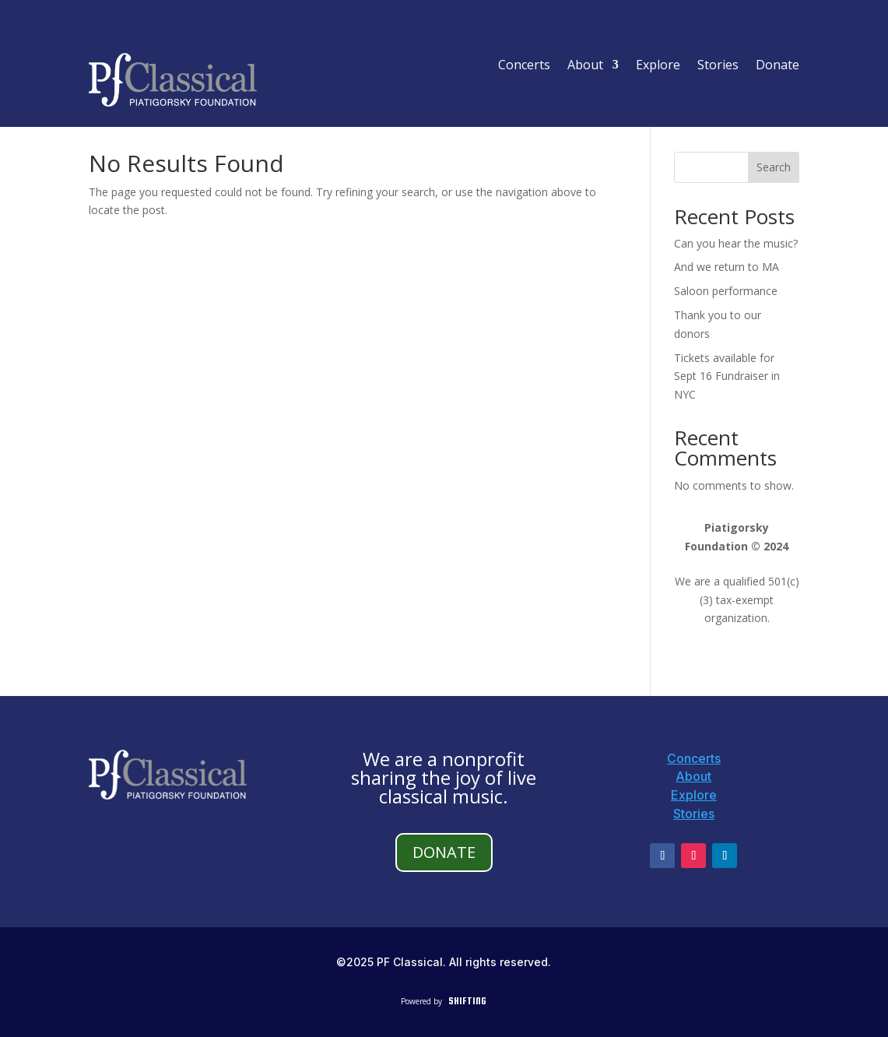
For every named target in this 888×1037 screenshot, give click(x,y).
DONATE (444, 852)
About (585, 66)
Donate (777, 66)
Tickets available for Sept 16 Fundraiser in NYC (727, 376)
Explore (658, 66)
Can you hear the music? (736, 243)
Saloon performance (725, 290)
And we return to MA (726, 266)
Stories (718, 66)
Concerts (524, 66)
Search (773, 167)
